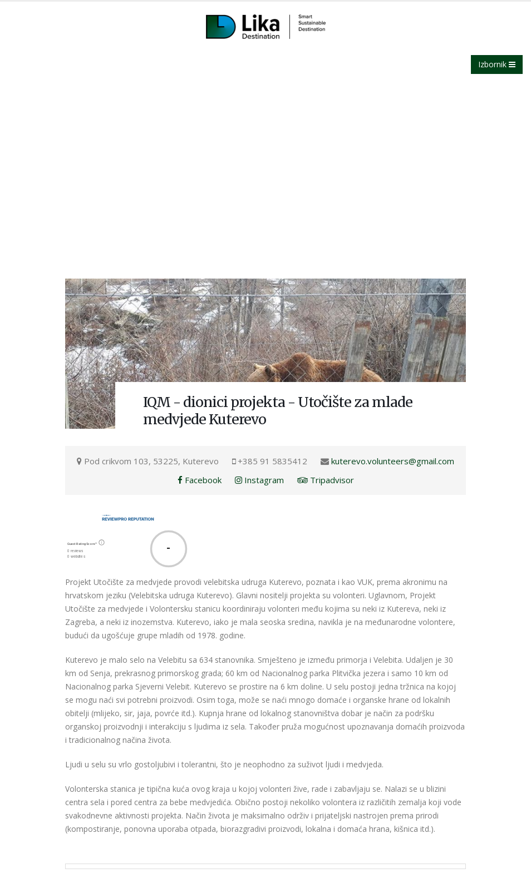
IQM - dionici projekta (174, 156)
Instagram (259, 479)
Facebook (200, 479)
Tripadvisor (325, 479)
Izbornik (496, 64)
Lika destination (95, 156)
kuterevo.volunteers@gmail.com (392, 461)
